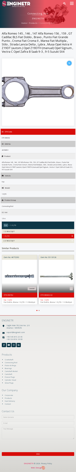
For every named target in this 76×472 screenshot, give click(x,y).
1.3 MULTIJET (9, 231)
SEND (38, 454)
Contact (8, 404)
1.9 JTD (7, 236)
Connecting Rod (47, 23)
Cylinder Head (10, 380)
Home (24, 23)
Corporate (9, 395)
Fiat (5, 225)
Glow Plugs (9, 383)
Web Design (38, 468)
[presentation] (17, 445)
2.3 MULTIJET (9, 241)
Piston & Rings (10, 365)
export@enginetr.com (16, 332)
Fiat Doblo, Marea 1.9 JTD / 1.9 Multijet (19, 302)
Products (33, 23)
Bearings (8, 368)
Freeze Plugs (10, 377)
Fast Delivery (10, 401)
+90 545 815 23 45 (14, 337)
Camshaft (8, 374)
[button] (37, 310)
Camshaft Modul (11, 371)
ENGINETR (29, 463)
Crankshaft (9, 360)
